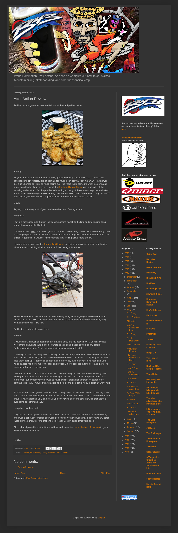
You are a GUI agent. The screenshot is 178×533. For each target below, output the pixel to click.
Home (63, 473)
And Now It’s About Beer (133, 387)
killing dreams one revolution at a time (154, 412)
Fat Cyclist (152, 315)
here (124, 129)
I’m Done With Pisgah (133, 394)
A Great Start (132, 403)
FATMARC (151, 334)
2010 (127, 448)
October (131, 287)
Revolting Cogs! (154, 288)
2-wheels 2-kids (154, 294)
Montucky (151, 273)
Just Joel (151, 428)
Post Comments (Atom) (37, 478)
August (130, 298)
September (132, 291)
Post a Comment (25, 467)
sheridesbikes (153, 479)
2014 (127, 273)
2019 (127, 253)
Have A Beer (132, 368)
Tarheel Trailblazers (53, 244)
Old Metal (131, 321)
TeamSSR (151, 446)
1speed (150, 339)
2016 (127, 265)
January (131, 431)
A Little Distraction (133, 339)
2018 (127, 257)
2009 (127, 452)
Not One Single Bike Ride (133, 328)
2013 (127, 436)
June (129, 306)
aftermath (25, 452)
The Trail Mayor (154, 433)
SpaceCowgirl (153, 452)
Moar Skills (132, 378)
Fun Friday (131, 313)
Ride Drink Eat (133, 345)
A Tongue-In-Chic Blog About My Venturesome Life (153, 462)
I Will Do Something (133, 373)
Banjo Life (151, 353)
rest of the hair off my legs (87, 427)
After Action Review (132, 350)
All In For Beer (133, 317)
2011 (127, 444)
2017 (127, 261)
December (132, 277)
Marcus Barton (154, 267)
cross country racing (38, 452)
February (131, 427)
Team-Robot (152, 374)
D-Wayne (151, 329)
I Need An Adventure (133, 413)
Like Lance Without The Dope (133, 357)
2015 (127, 269)
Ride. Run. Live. (154, 473)
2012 (127, 440)
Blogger (101, 518)
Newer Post (20, 473)
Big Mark (151, 283)
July (129, 302)
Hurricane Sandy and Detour (152, 302)
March (130, 423)
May (129, 310)
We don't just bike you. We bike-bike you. (153, 390)
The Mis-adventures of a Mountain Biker (154, 401)
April (129, 419)
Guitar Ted (152, 254)
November (132, 281)
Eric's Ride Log (154, 310)
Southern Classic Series (70, 187)
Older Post (105, 473)
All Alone (131, 399)
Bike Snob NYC (154, 278)
